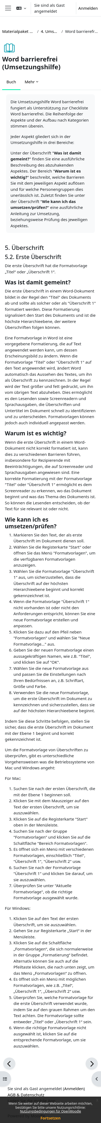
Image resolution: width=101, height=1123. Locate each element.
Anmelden (88, 8)
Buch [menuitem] (11, 81)
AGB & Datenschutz (26, 1094)
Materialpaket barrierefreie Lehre (18, 31)
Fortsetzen (50, 1118)
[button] (21, 8)
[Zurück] (9, 1063)
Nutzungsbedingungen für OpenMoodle (50, 1111)
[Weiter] (92, 1063)
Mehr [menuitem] (30, 81)
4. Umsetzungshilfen (50, 31)
